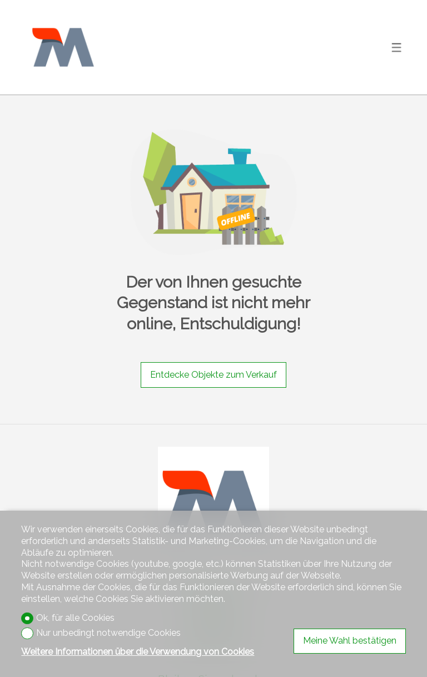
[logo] (63, 47)
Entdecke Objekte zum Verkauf (213, 374)
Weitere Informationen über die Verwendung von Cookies (137, 651)
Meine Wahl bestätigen (349, 640)
